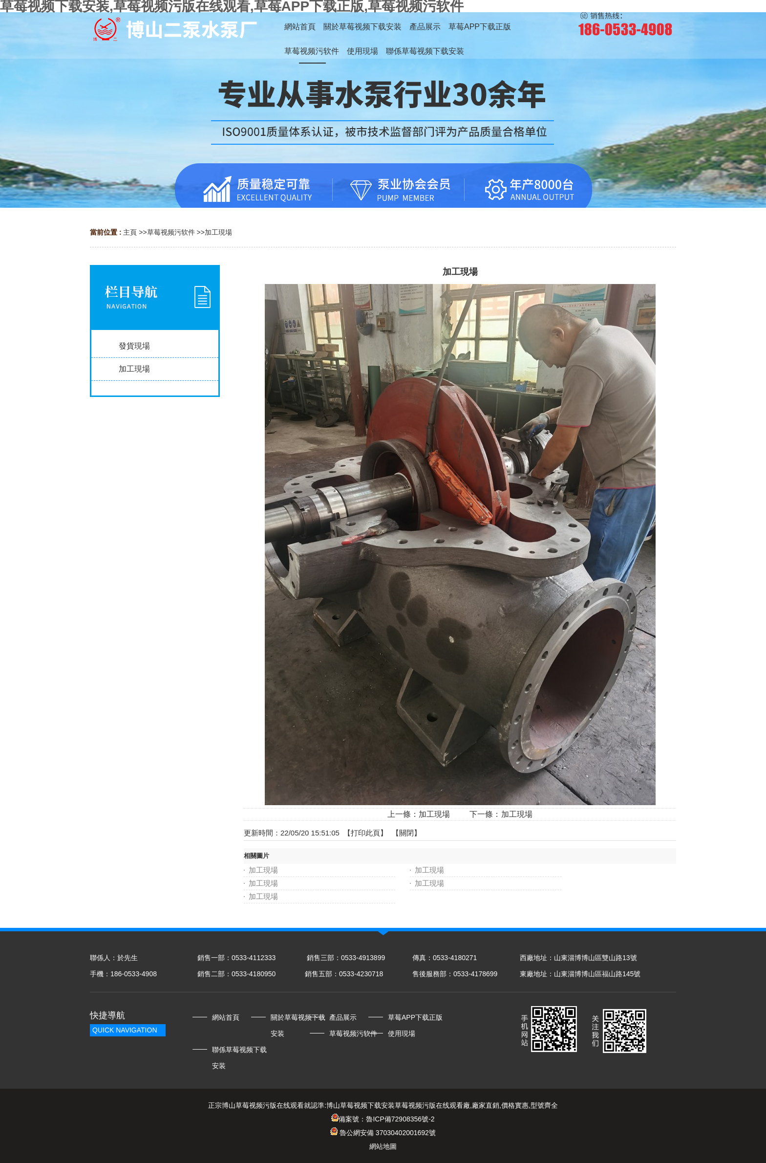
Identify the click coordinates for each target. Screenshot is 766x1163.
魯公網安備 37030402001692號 (383, 1133)
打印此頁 (365, 833)
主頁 (130, 232)
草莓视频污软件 (171, 232)
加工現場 (218, 232)
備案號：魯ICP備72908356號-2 (382, 1119)
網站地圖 (383, 1146)
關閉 (406, 833)
